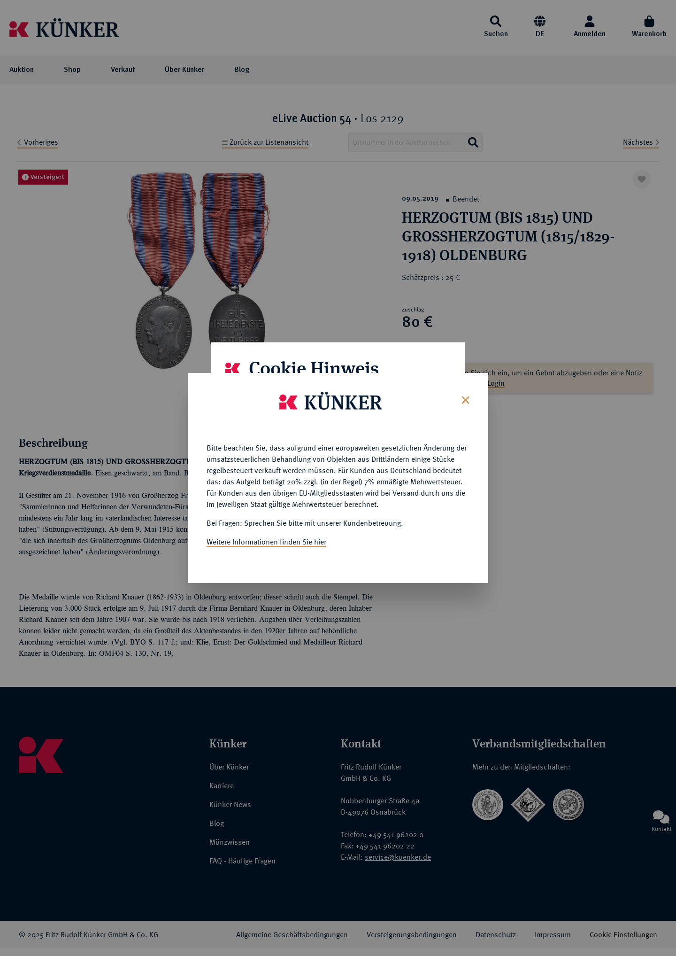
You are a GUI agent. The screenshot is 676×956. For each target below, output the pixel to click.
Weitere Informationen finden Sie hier (266, 540)
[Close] (464, 398)
